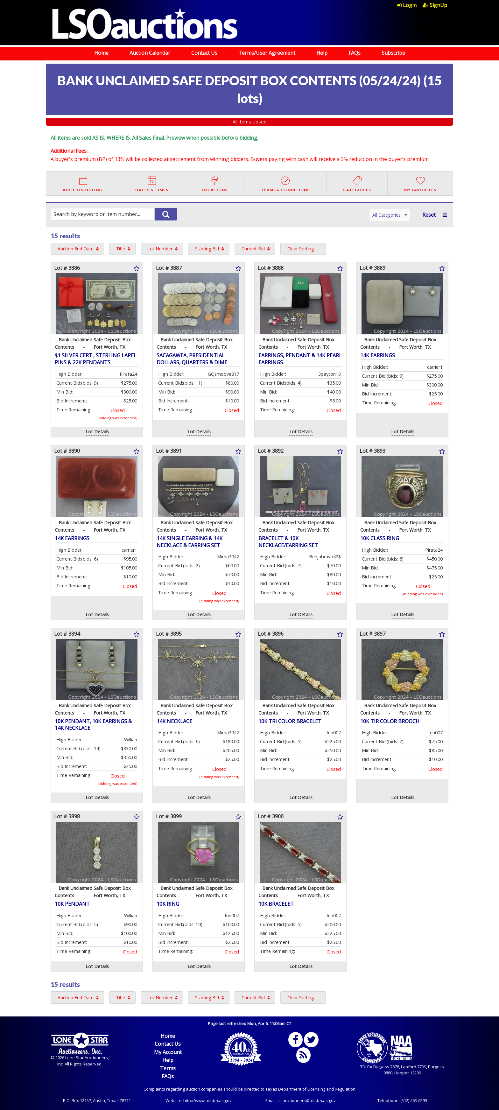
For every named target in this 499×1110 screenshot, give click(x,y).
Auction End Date (76, 249)
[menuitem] (410, 5)
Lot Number (159, 249)
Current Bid (253, 249)
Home (101, 52)
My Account (168, 1052)
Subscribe (393, 52)
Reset (429, 214)
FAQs (354, 52)
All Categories (389, 215)
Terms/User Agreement (266, 52)
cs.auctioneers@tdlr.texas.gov (307, 1100)
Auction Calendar (150, 52)
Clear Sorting (300, 249)
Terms (168, 1068)
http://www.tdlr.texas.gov (207, 1100)
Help (321, 52)
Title (120, 249)
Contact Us (204, 52)
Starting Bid (207, 249)
